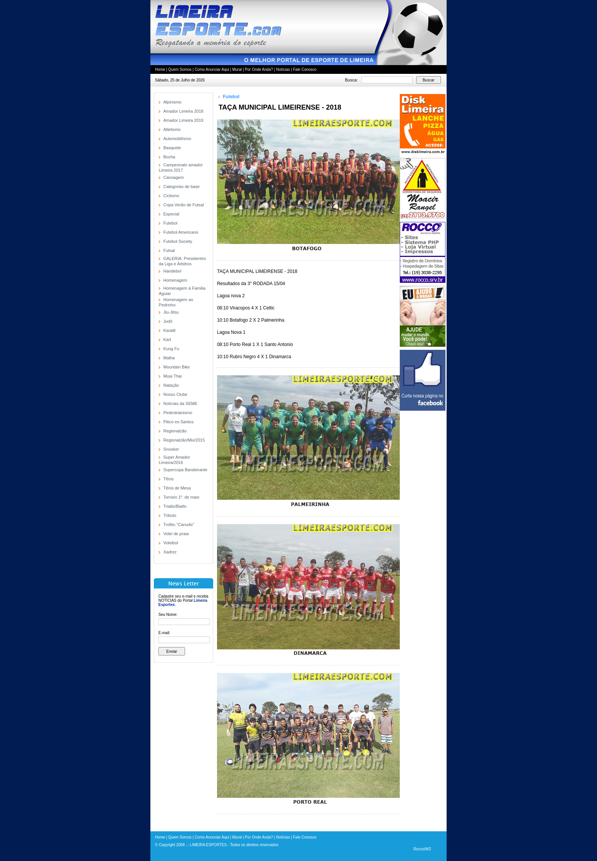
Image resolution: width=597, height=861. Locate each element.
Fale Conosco (304, 69)
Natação (171, 385)
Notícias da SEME (180, 403)
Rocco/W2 (422, 849)
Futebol (170, 223)
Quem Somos (180, 69)
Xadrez (170, 552)
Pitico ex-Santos (178, 421)
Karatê (169, 330)
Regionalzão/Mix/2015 (184, 440)
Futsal (169, 250)
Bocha (169, 157)
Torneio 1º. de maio (181, 497)
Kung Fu (171, 348)
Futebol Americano (180, 232)
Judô (167, 321)
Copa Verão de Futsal (183, 204)
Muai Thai (172, 376)
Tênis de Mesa (177, 488)
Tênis (168, 479)
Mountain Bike (176, 367)
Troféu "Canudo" (178, 524)
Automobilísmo (177, 138)
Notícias (283, 69)
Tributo (169, 515)
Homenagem (175, 280)
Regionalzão (175, 431)
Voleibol (170, 543)
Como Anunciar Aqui (212, 69)
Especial (171, 214)
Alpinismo (172, 102)
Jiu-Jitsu (171, 312)
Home (160, 69)
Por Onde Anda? (259, 69)
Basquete (172, 147)
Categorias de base (181, 186)
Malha (169, 358)
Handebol (172, 271)
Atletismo (171, 129)
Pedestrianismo (177, 412)
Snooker (171, 449)
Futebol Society (177, 241)
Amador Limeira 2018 (183, 111)
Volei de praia (176, 533)
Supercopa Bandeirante (185, 469)
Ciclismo (171, 195)
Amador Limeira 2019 (183, 120)
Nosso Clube (175, 394)
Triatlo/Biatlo (175, 506)
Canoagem (173, 177)
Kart (167, 339)
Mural (237, 69)
